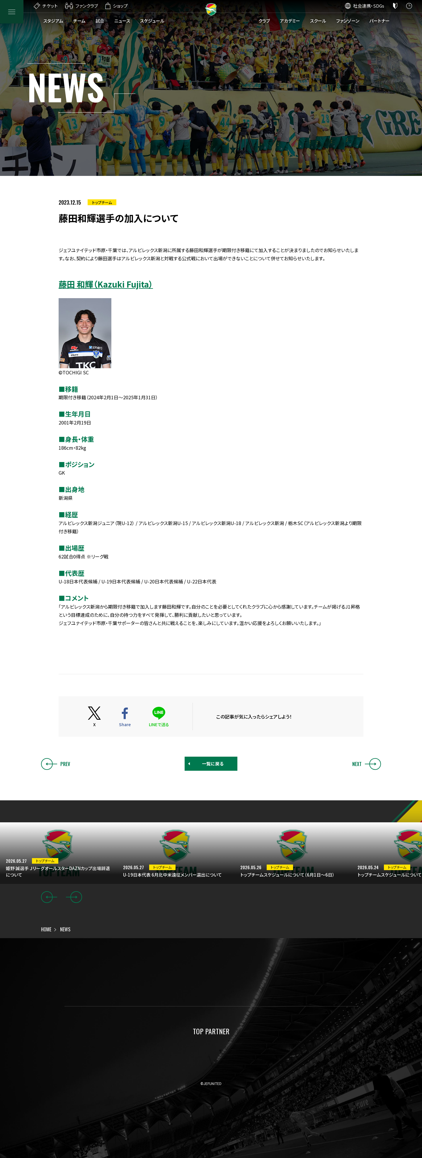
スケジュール (152, 21)
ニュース (122, 21)
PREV (55, 764)
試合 (100, 21)
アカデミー (290, 21)
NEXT (366, 764)
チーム (79, 21)
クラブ (264, 21)
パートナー (379, 21)
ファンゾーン (347, 21)
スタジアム (53, 21)
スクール (318, 21)
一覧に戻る (213, 763)
